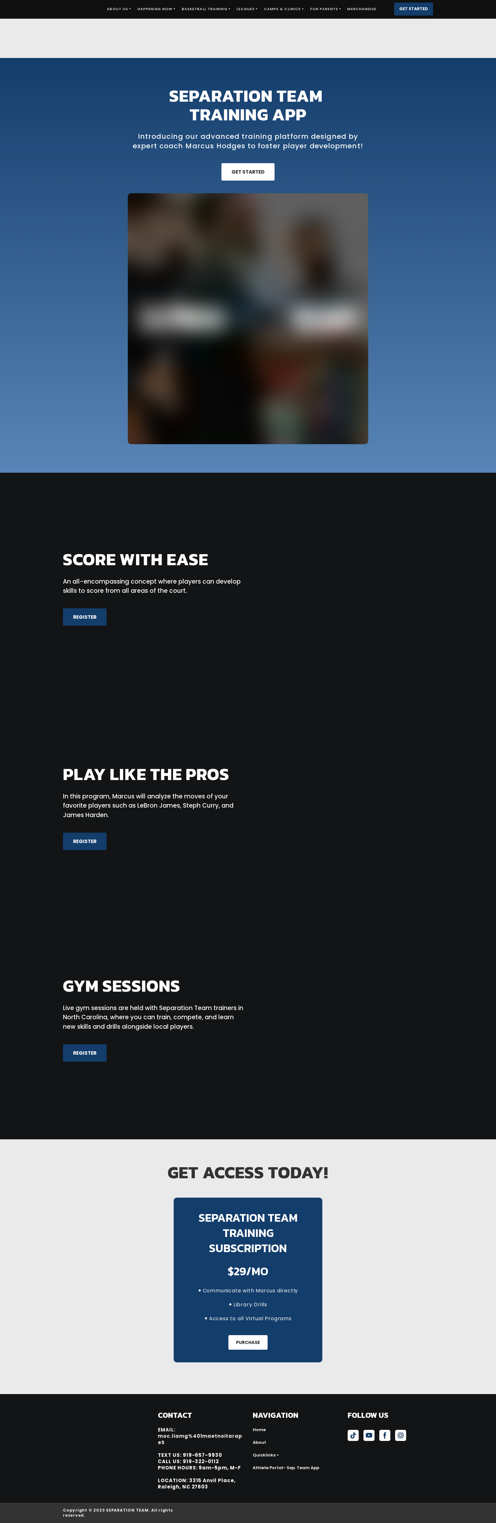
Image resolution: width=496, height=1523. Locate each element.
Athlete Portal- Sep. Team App (286, 1468)
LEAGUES (246, 8)
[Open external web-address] (399, 1512)
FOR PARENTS (324, 8)
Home (259, 1430)
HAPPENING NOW (155, 8)
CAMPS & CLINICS (282, 8)
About (259, 1442)
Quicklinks (264, 1455)
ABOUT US (117, 8)
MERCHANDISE (361, 8)
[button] (413, 9)
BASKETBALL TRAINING (204, 8)
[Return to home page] (80, 9)
